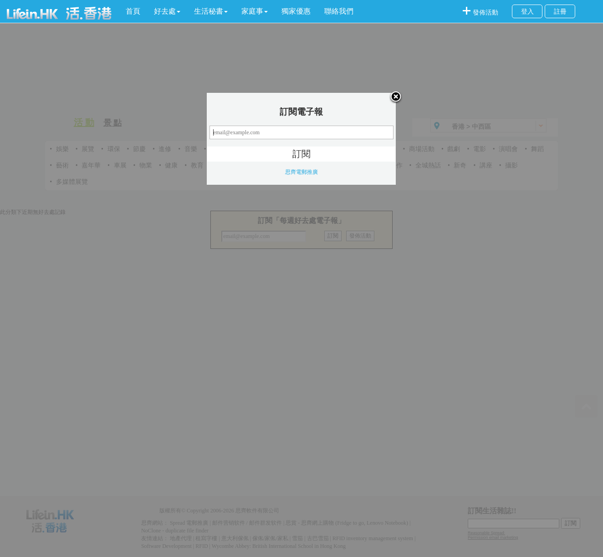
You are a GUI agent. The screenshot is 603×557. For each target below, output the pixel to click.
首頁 (133, 11)
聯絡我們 (338, 11)
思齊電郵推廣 (301, 172)
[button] (167, 11)
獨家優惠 (296, 11)
